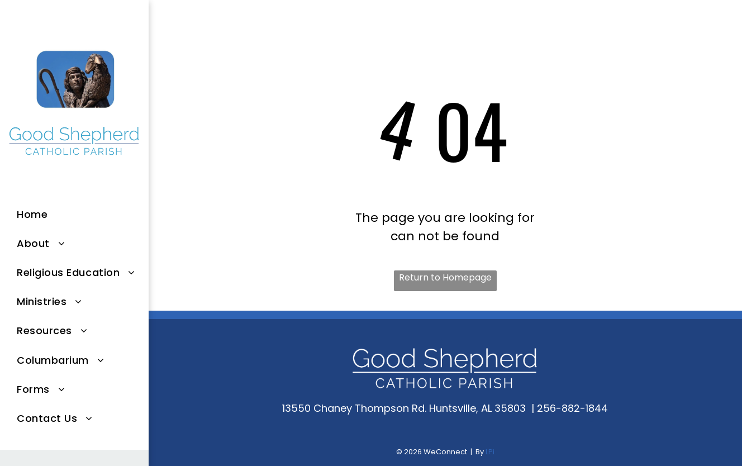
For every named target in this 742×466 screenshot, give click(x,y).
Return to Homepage (445, 277)
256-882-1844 (572, 408)
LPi (490, 451)
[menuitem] (83, 214)
